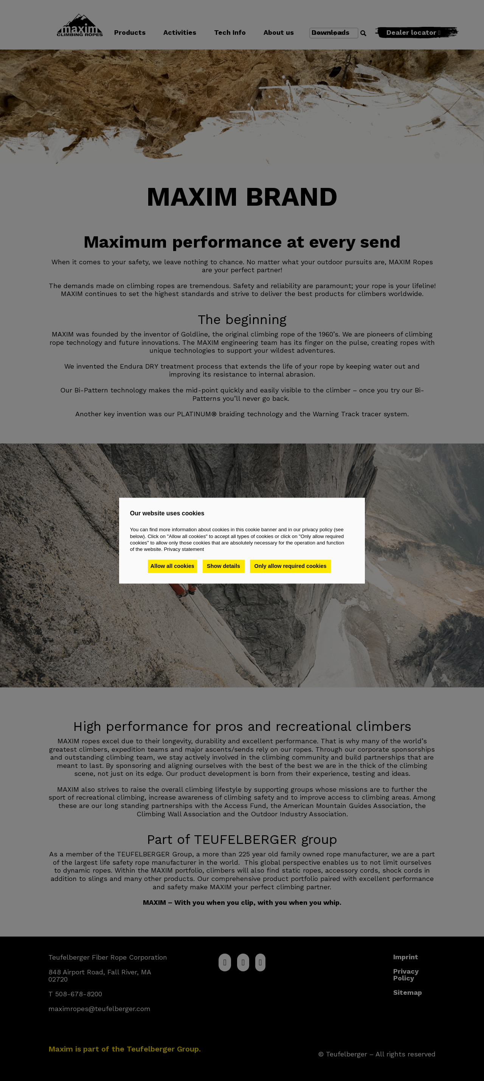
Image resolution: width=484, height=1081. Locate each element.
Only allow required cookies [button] (292, 566)
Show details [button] (225, 566)
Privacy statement (184, 549)
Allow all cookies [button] (172, 566)
